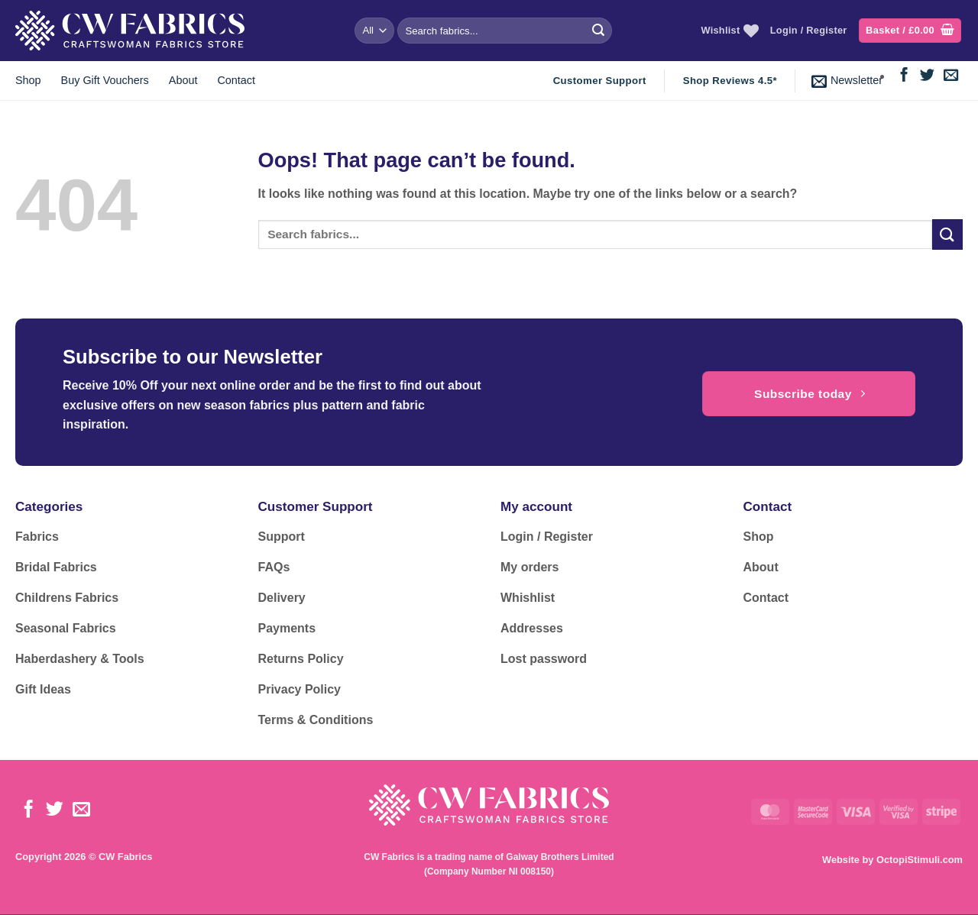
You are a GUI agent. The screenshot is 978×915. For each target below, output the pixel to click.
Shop (28, 80)
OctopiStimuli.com (919, 859)
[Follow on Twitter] (927, 76)
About (183, 80)
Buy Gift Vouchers (105, 80)
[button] (910, 31)
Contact (236, 80)
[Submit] (598, 31)
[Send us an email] (951, 76)
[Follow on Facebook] (904, 76)
